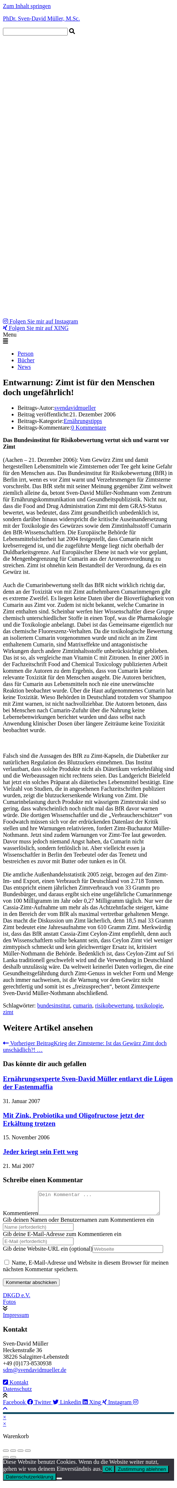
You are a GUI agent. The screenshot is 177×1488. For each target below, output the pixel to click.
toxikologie (149, 1005)
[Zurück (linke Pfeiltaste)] (6, 1462)
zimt (8, 1012)
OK (108, 1473)
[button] (88, 338)
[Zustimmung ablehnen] (59, 1483)
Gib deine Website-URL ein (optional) (48, 1253)
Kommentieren (20, 1217)
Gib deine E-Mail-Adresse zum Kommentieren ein (62, 1238)
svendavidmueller (75, 408)
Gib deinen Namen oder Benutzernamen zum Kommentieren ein (78, 1224)
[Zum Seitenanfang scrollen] (5, 1413)
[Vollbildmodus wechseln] (13, 1455)
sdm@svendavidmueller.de (34, 1374)
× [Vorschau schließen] (4, 1421)
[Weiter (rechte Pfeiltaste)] (13, 1462)
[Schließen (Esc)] (28, 1455)
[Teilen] (20, 1455)
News (24, 367)
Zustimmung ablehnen (142, 1473)
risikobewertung (114, 1005)
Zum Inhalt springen (27, 6)
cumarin (82, 1005)
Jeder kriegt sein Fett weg (40, 1151)
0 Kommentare (88, 427)
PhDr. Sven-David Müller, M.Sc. (41, 18)
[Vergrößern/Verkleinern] (6, 1455)
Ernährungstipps (83, 421)
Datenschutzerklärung (29, 1481)
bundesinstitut (53, 1005)
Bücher (26, 360)
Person (26, 353)
